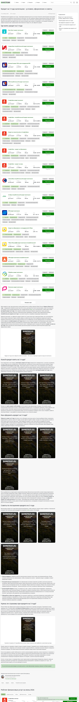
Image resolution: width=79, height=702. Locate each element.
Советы (12, 682)
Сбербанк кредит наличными (15, 272)
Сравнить (45, 30)
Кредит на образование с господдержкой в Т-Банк (20, 228)
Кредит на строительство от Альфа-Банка (18, 132)
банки (31, 309)
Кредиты (30, 2)
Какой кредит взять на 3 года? (65, 20)
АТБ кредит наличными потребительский (18, 257)
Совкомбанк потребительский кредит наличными (20, 178)
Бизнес (44, 2)
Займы (16, 2)
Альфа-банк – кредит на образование (17, 149)
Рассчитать (48, 33)
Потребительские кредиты (21, 682)
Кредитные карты (10, 694)
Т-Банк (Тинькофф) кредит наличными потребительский (22, 242)
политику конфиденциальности (61, 699)
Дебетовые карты (23, 694)
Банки (3, 682)
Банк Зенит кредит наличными (15, 30)
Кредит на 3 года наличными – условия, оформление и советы (65, 17)
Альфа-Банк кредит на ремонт (15, 100)
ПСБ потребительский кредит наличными (18, 81)
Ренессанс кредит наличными (15, 287)
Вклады (37, 2)
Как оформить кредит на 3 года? (66, 22)
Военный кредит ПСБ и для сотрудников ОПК (19, 63)
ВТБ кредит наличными (14, 210)
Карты (23, 2)
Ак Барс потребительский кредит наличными (19, 194)
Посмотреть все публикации (10, 678)
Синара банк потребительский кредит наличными (20, 46)
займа (28, 510)
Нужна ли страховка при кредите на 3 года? (67, 29)
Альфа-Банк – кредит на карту (15, 163)
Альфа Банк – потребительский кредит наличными (20, 117)
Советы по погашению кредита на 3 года (67, 25)
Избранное (51, 30)
